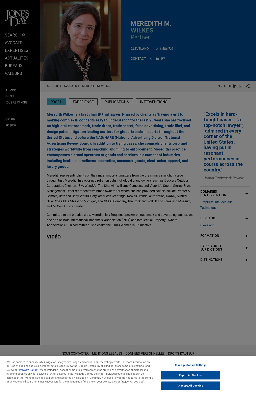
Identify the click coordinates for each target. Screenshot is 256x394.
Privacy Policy (28, 378)
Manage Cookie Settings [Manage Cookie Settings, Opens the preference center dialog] (190, 373)
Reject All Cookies (190, 383)
